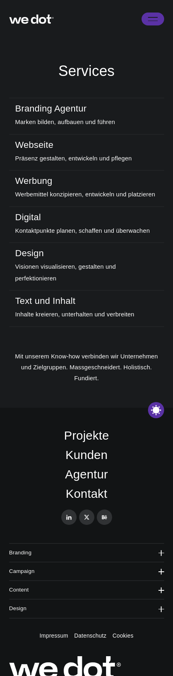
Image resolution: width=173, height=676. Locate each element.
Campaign (86, 571)
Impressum (54, 635)
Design (86, 608)
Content (86, 590)
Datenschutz (90, 635)
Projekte (86, 435)
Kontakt (86, 493)
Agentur (86, 474)
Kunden (86, 454)
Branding (86, 553)
